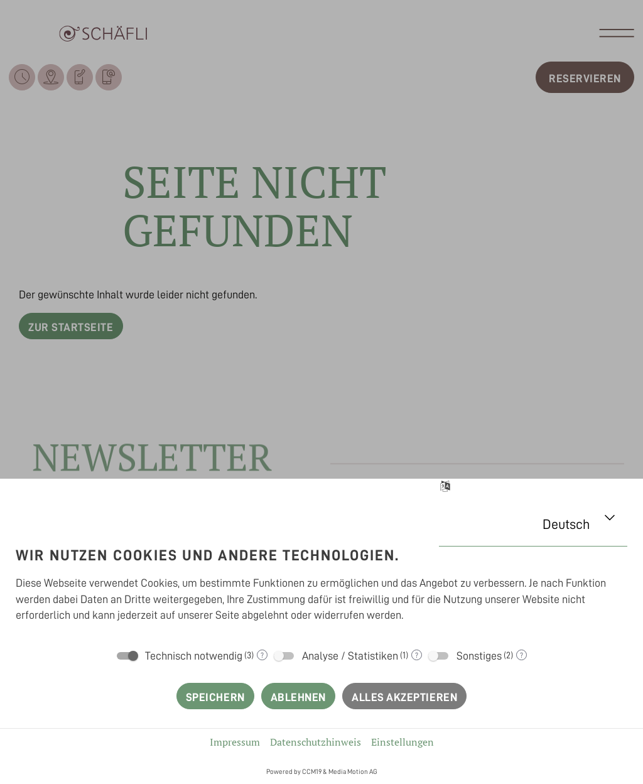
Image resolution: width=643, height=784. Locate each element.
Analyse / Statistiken (350, 656)
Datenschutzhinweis (315, 742)
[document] (321, 587)
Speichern (215, 697)
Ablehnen (298, 697)
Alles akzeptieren (404, 697)
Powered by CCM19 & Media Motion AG (321, 771)
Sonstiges (479, 656)
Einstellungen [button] (402, 742)
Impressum (235, 742)
